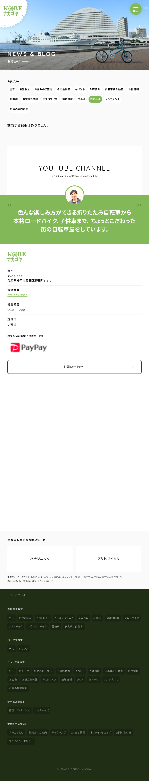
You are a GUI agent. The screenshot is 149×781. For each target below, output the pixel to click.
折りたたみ (25, 617)
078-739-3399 (17, 295)
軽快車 (56, 626)
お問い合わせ (73, 367)
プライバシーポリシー (21, 741)
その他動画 (63, 89)
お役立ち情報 (30, 99)
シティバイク (16, 626)
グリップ (23, 648)
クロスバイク (131, 617)
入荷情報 (95, 89)
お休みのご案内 (43, 89)
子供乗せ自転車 (74, 626)
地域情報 (67, 99)
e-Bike (97, 617)
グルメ (81, 99)
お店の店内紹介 (19, 109)
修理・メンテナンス (19, 710)
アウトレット (43, 617)
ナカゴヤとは (16, 732)
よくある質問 (78, 732)
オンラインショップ (100, 732)
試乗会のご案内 (38, 732)
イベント (80, 89)
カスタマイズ (50, 99)
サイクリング (59, 732)
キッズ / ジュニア (64, 617)
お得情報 (134, 89)
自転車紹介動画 (114, 89)
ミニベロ (84, 617)
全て (12, 89)
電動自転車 (112, 617)
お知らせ (25, 89)
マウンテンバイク (37, 626)
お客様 (14, 99)
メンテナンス (112, 99)
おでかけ (95, 99)
